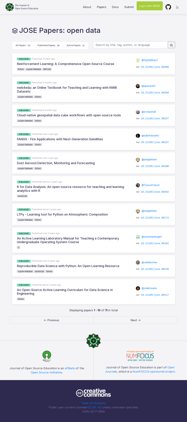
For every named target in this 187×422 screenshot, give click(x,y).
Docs (115, 7)
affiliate (70, 368)
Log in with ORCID (149, 5)
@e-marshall (146, 111)
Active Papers (76, 45)
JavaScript (22, 196)
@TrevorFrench (148, 185)
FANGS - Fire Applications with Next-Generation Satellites (60, 139)
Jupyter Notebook (33, 69)
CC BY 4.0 (94, 407)
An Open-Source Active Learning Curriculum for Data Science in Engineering (65, 292)
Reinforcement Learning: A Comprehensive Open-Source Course (65, 64)
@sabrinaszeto (147, 135)
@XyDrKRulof (147, 60)
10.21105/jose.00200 (155, 166)
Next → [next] (136, 320)
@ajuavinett (146, 85)
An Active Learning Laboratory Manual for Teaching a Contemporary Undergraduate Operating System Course (68, 240)
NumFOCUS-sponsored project (154, 371)
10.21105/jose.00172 (155, 217)
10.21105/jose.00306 (155, 67)
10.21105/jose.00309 (155, 92)
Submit (129, 7)
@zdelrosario (146, 288)
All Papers (23, 45)
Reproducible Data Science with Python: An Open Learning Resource (68, 266)
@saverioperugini (149, 236)
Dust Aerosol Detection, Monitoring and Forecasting (56, 163)
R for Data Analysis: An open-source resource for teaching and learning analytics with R (70, 188)
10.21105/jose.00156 (155, 269)
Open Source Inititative (46, 372)
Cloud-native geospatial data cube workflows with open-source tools (69, 115)
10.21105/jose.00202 (155, 192)
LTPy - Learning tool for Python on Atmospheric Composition (62, 214)
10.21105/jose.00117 (155, 294)
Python (21, 69)
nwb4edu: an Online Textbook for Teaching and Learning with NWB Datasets (67, 89)
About (87, 7)
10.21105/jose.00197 (155, 142)
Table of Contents (93, 403)
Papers (101, 7)
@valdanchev (146, 262)
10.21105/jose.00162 (155, 243)
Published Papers (49, 45)
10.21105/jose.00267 (155, 118)
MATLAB (47, 69)
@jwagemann (146, 159)
